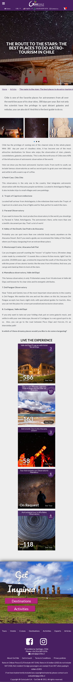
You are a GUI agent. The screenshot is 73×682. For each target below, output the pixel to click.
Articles (67, 631)
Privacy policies (60, 658)
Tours (4, 631)
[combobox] (17, 8)
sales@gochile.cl (36, 653)
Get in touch (27, 658)
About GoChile (13, 658)
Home (8, 9)
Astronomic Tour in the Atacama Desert (34, 430)
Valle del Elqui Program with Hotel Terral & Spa (34, 346)
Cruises (22, 631)
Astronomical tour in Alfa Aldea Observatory (34, 513)
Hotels (13, 631)
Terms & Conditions (43, 658)
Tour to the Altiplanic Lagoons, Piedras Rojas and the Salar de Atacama (34, 388)
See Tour (48, 380)
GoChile (57, 570)
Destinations (21, 601)
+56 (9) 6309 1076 (41, 9)
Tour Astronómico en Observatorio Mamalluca (34, 471)
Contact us (54, 9)
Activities (21, 609)
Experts (57, 631)
